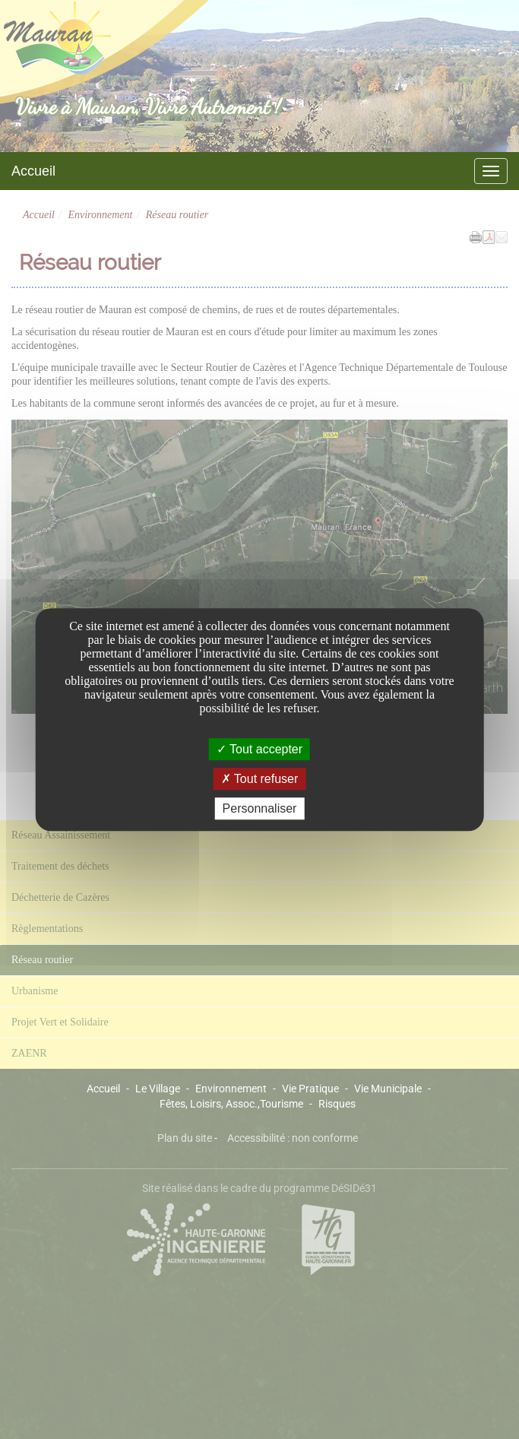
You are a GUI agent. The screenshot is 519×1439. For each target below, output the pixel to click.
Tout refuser (260, 778)
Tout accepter (259, 749)
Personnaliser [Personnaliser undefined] (260, 808)
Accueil (33, 171)
